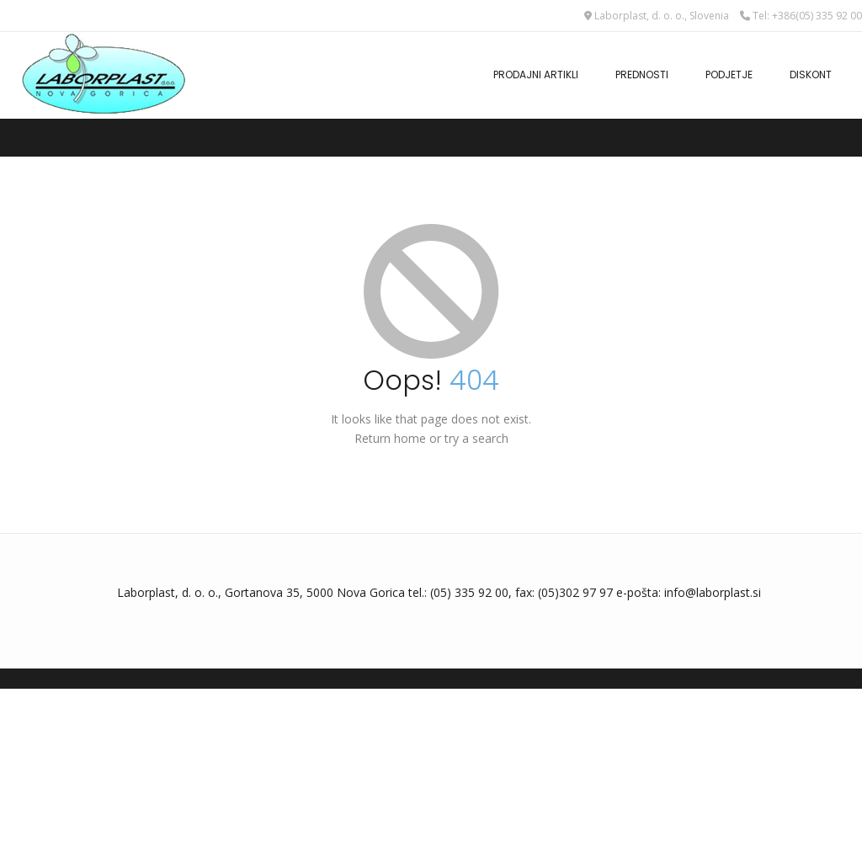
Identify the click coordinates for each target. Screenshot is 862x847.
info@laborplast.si (712, 592)
